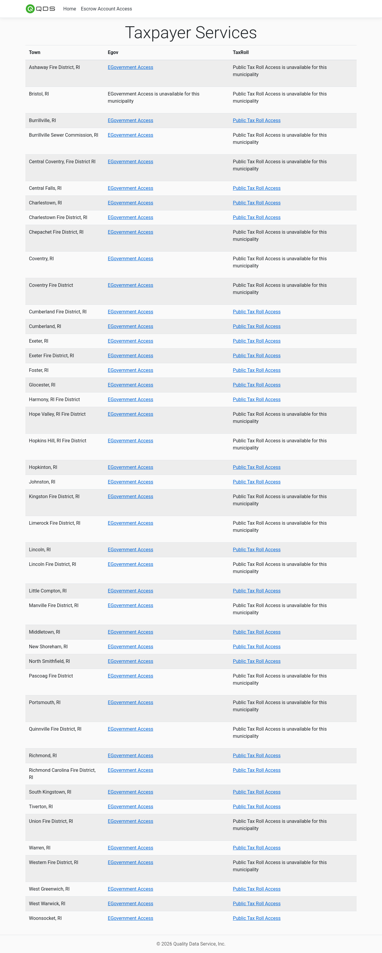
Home (69, 9)
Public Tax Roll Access (257, 120)
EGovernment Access (130, 67)
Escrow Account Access (106, 9)
